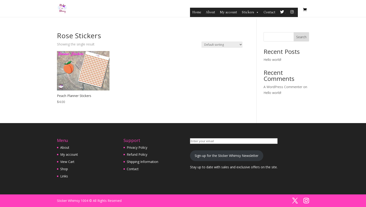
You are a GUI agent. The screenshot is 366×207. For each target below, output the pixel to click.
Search (301, 37)
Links (64, 176)
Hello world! (272, 59)
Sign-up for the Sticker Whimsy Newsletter (226, 155)
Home (196, 12)
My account (228, 12)
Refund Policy (137, 154)
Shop (64, 169)
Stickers (250, 12)
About (210, 12)
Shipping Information (142, 161)
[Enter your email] (234, 141)
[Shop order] (222, 44)
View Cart (67, 161)
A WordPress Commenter (283, 87)
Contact (269, 12)
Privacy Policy (137, 147)
